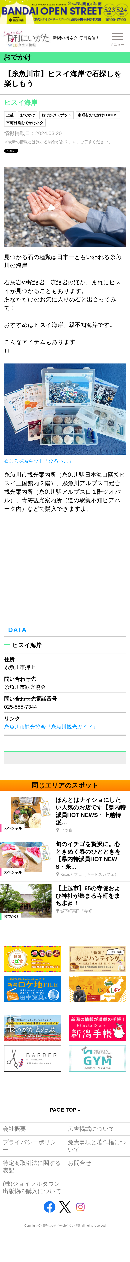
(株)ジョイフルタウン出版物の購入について (32, 1187)
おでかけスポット (56, 115)
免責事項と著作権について (97, 1146)
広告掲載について (91, 1129)
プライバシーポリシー (29, 1146)
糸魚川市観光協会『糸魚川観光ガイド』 (51, 727)
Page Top (62, 1110)
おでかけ (27, 115)
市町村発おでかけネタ (24, 123)
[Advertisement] (65, 1085)
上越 (10, 115)
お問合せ (79, 1163)
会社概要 (14, 1129)
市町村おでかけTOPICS (98, 115)
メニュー (117, 45)
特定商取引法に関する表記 (32, 1166)
